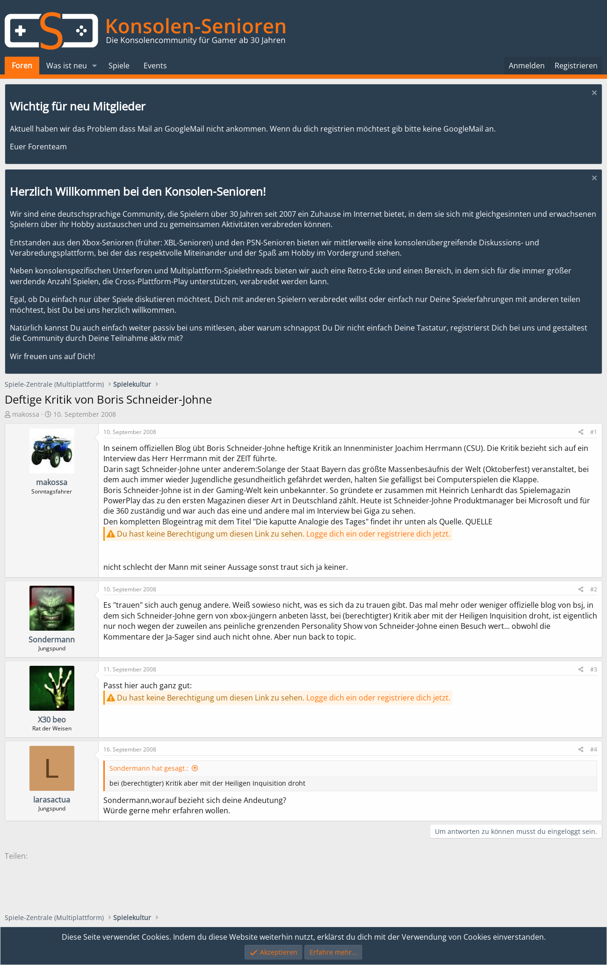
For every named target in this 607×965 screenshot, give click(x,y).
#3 (593, 669)
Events (155, 65)
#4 (593, 749)
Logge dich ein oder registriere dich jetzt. (378, 534)
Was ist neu (66, 65)
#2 (593, 589)
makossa (25, 414)
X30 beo (52, 720)
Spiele (119, 65)
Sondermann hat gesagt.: (148, 768)
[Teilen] (581, 432)
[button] (94, 65)
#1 (593, 432)
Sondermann (52, 639)
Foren (22, 65)
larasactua (51, 800)
